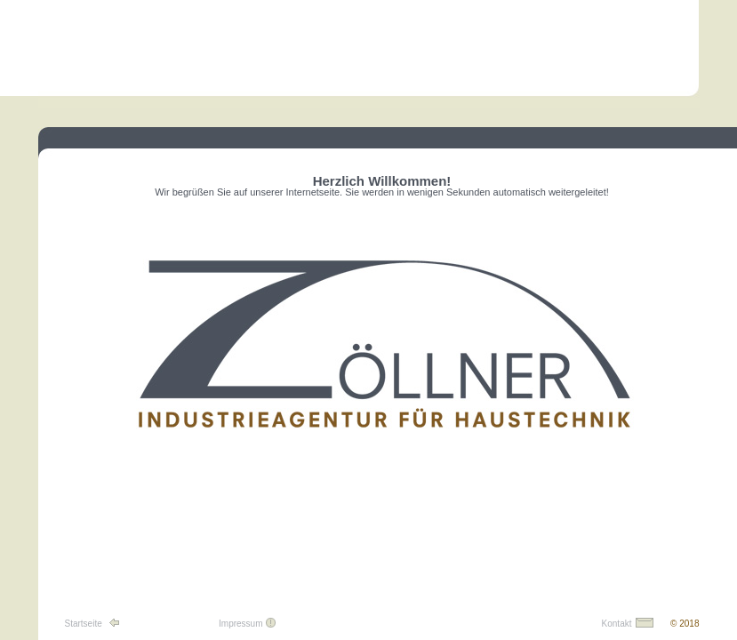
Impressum (240, 623)
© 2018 (684, 623)
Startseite (83, 623)
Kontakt (617, 623)
